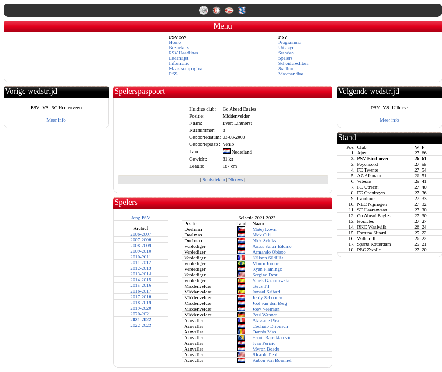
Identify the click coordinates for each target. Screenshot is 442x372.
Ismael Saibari (266, 291)
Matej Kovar (265, 229)
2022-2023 (140, 325)
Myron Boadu (266, 348)
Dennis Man (264, 331)
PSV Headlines (183, 52)
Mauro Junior (266, 263)
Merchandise (290, 73)
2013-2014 (140, 273)
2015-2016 (140, 285)
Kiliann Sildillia (268, 257)
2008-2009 (140, 245)
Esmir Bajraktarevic (272, 337)
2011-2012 (140, 262)
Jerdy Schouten (267, 297)
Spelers (285, 58)
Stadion (285, 68)
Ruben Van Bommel (272, 360)
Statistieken (214, 179)
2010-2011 (140, 256)
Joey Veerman (266, 308)
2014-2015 (140, 279)
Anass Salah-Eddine (272, 246)
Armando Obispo (269, 251)
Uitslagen (287, 47)
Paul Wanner (265, 314)
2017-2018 (140, 296)
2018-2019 (140, 302)
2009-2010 (140, 251)
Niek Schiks (264, 240)
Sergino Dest (265, 274)
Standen (286, 52)
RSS (173, 73)
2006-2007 (140, 233)
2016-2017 (140, 290)
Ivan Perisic (264, 343)
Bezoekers (179, 47)
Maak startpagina (185, 68)
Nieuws (235, 179)
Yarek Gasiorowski (271, 280)
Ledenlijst (178, 58)
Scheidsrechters (293, 63)
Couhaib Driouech (270, 326)
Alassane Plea (266, 320)
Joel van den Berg (270, 303)
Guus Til (261, 286)
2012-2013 (140, 268)
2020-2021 (140, 313)
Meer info (56, 119)
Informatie (179, 63)
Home (175, 42)
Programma (289, 42)
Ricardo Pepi (265, 354)
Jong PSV (140, 217)
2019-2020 (140, 308)
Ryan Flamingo (267, 269)
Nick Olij (262, 234)
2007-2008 (140, 239)
